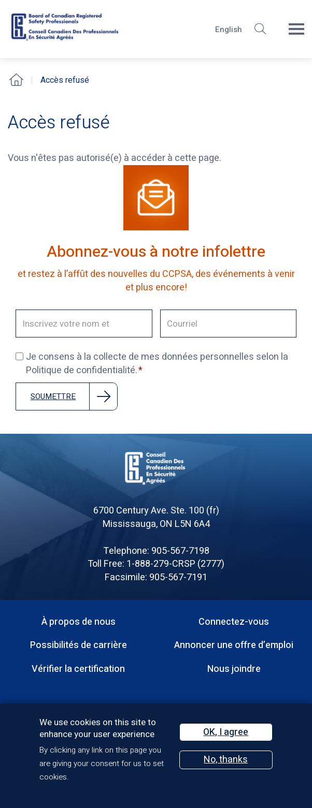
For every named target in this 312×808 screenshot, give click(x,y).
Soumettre (53, 396)
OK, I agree (225, 732)
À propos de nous (78, 622)
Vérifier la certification (78, 669)
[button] (260, 29)
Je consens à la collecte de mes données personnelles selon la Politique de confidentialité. (152, 363)
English (228, 29)
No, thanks (226, 760)
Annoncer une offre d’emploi (233, 645)
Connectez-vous (233, 622)
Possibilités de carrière (78, 645)
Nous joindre (234, 669)
